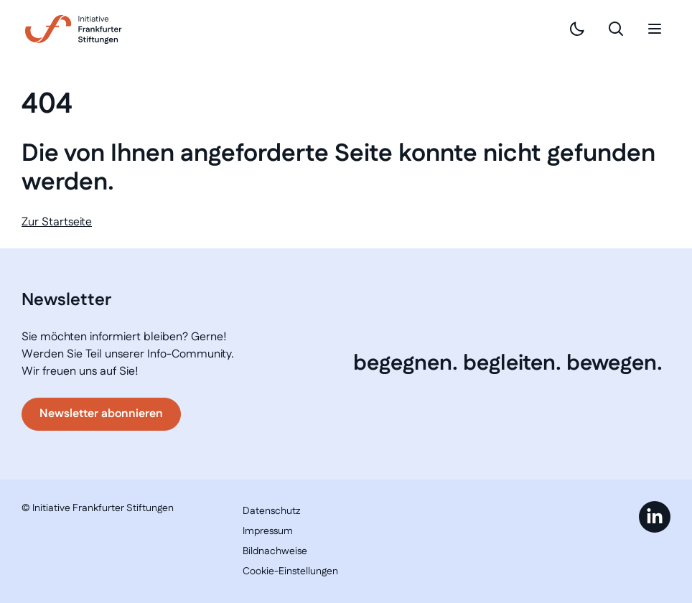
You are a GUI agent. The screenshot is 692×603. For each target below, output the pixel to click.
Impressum (268, 531)
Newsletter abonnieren (101, 414)
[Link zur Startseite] (74, 29)
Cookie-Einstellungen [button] (290, 571)
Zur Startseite (57, 222)
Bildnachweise (275, 551)
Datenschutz (271, 511)
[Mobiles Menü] (654, 29)
